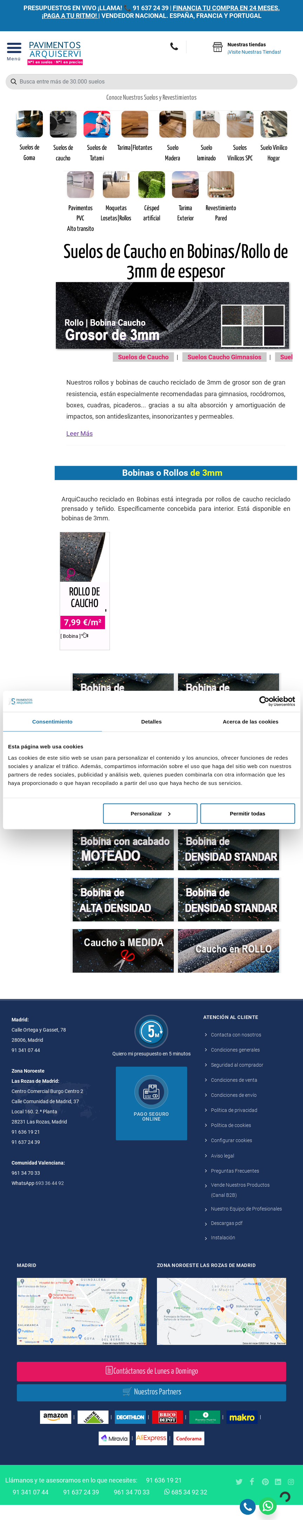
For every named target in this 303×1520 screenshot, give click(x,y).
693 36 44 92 (49, 1198)
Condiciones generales (235, 1065)
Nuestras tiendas (254, 49)
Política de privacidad (234, 1125)
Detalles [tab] (151, 722)
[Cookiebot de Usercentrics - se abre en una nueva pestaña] (264, 701)
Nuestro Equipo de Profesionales (246, 1224)
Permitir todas (247, 813)
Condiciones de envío (234, 1110)
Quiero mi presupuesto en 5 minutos (151, 1068)
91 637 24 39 (150, 8)
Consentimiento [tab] (52, 722)
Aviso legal (222, 1171)
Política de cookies (231, 1140)
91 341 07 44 (30, 1507)
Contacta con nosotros (236, 1050)
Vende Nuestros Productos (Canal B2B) (240, 1205)
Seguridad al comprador (237, 1080)
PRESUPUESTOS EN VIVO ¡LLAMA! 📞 (77, 8)
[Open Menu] (14, 53)
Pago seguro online (151, 1131)
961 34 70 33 (132, 1507)
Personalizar (150, 813)
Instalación (223, 1252)
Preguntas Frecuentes (235, 1186)
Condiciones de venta (234, 1095)
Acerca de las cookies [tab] (250, 722)
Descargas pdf (227, 1238)
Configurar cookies (231, 1155)
